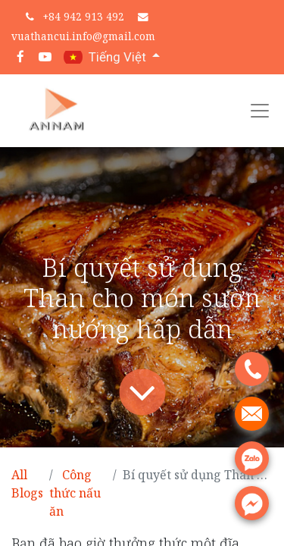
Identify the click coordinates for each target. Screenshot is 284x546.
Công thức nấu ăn (75, 492)
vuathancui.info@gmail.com (83, 36)
